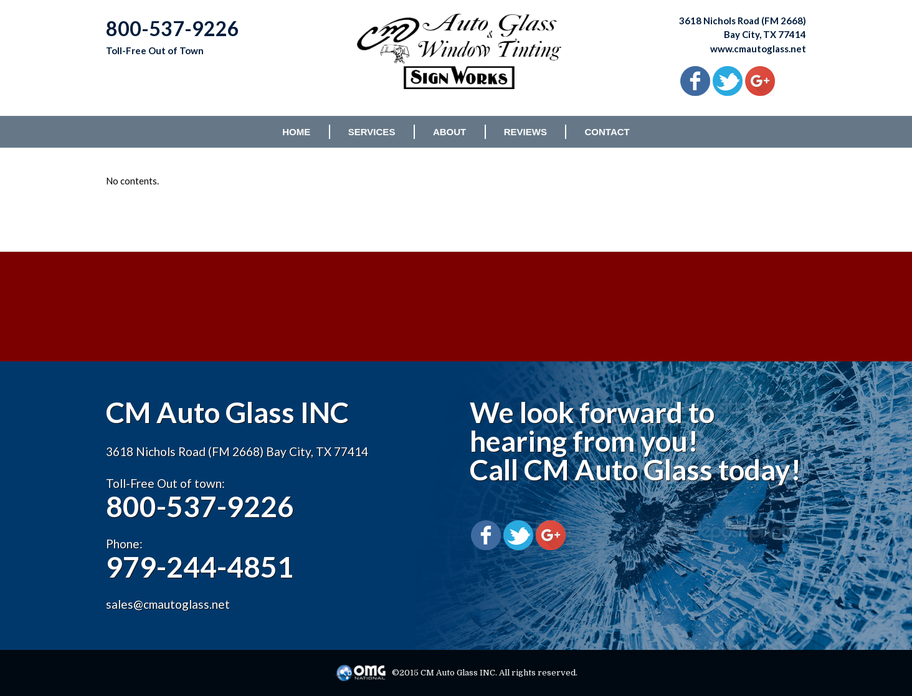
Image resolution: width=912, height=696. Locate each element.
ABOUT (449, 131)
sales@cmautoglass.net (168, 604)
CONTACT (607, 131)
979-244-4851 (200, 567)
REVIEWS (525, 131)
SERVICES (372, 131)
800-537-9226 (200, 506)
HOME (296, 131)
